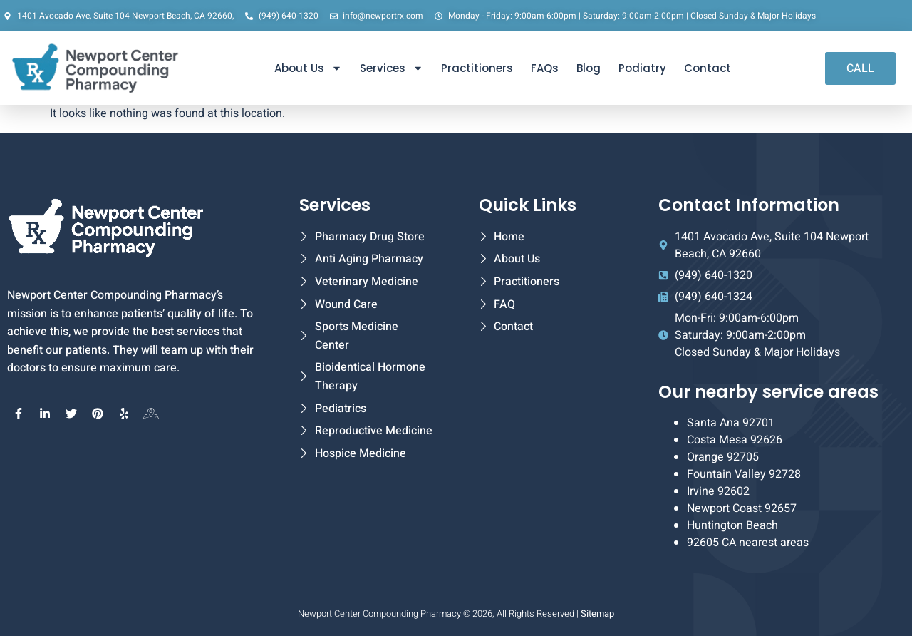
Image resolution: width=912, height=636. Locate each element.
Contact (707, 68)
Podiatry (642, 68)
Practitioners (477, 68)
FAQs (545, 68)
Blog (588, 68)
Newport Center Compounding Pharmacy (379, 613)
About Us (308, 68)
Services (391, 68)
